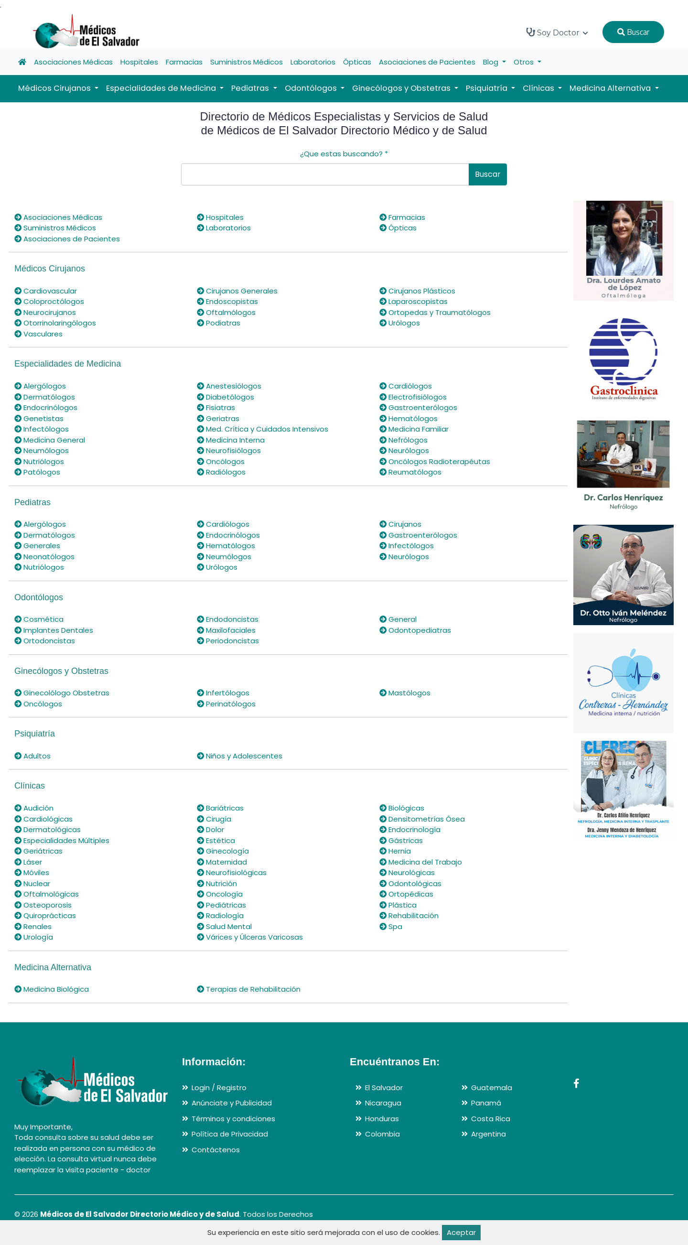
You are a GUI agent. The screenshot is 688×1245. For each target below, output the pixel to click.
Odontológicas (410, 883)
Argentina (488, 1134)
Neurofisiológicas (232, 872)
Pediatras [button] (251, 88)
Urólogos (399, 323)
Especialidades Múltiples (61, 840)
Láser (28, 862)
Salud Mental (224, 926)
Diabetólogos (225, 397)
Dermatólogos (44, 397)
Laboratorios (312, 62)
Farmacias (184, 62)
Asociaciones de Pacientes (427, 62)
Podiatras (218, 323)
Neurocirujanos (45, 312)
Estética (216, 840)
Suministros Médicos (246, 62)
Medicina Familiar (414, 429)
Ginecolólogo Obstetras (61, 693)
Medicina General (49, 440)
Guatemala (491, 1088)
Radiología (220, 915)
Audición (34, 808)
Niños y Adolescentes (239, 756)
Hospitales (139, 62)
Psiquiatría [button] (487, 88)
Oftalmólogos (226, 312)
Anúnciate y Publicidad (232, 1103)
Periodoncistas (228, 641)
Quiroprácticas (45, 915)
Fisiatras (216, 407)
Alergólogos (40, 386)
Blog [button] (491, 62)
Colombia (382, 1134)
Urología (33, 937)
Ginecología (223, 851)
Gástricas (401, 840)
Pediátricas (221, 905)
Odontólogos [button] (312, 88)
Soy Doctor (557, 32)
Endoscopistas (227, 301)
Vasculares (38, 334)
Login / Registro (219, 1088)
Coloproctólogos (49, 301)
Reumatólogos (410, 472)
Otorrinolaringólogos (55, 323)
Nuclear (32, 883)
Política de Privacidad (230, 1134)
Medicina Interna (231, 440)
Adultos (32, 756)
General (398, 619)
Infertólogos (223, 693)
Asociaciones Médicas (73, 62)
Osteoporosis (43, 905)
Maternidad (222, 862)
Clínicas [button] (539, 88)
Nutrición (217, 883)
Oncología (220, 894)
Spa (390, 926)
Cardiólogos (405, 386)
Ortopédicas (406, 894)
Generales (37, 546)
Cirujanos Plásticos (417, 291)
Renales (33, 926)
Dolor (210, 829)
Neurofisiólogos (229, 450)
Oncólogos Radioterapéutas (434, 461)
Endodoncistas (227, 619)
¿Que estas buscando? (344, 154)
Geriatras (218, 418)
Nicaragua (383, 1103)
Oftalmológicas (46, 894)
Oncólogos (221, 461)
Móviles (31, 872)
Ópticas (357, 62)
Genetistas (39, 418)
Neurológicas (407, 872)
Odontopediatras (415, 630)
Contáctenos (216, 1150)
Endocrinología (410, 829)
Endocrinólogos (45, 407)
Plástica (398, 905)
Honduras (382, 1119)
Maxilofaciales (226, 630)
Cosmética (39, 619)
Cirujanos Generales (237, 291)
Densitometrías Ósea (422, 819)
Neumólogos (41, 450)
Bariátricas (220, 808)
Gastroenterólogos (418, 407)
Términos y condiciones (233, 1119)
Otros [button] (525, 62)
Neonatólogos (44, 557)
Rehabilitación (409, 915)
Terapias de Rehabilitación (249, 989)
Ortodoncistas (44, 641)
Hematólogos (408, 418)
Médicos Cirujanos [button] (55, 88)
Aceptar (461, 1232)
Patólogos (37, 472)
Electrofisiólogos (413, 397)
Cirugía (214, 819)
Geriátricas (38, 851)
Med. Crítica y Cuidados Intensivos (262, 429)
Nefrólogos (403, 440)
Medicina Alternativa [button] (611, 88)
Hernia (395, 851)
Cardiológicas (43, 819)
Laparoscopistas (413, 301)
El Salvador (384, 1088)
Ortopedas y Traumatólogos (435, 312)
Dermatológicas (47, 829)
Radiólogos (221, 472)
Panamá (486, 1103)
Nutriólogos (39, 461)
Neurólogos (404, 450)
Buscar (633, 32)
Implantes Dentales (53, 630)
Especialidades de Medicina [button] (162, 88)
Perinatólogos (226, 704)
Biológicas (401, 808)
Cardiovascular (45, 291)
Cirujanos (400, 524)
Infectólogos (41, 429)
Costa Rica (490, 1119)
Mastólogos (404, 693)
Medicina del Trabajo (420, 862)
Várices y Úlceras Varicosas (250, 937)
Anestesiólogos (229, 386)
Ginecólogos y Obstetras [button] (402, 88)
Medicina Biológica (51, 989)
